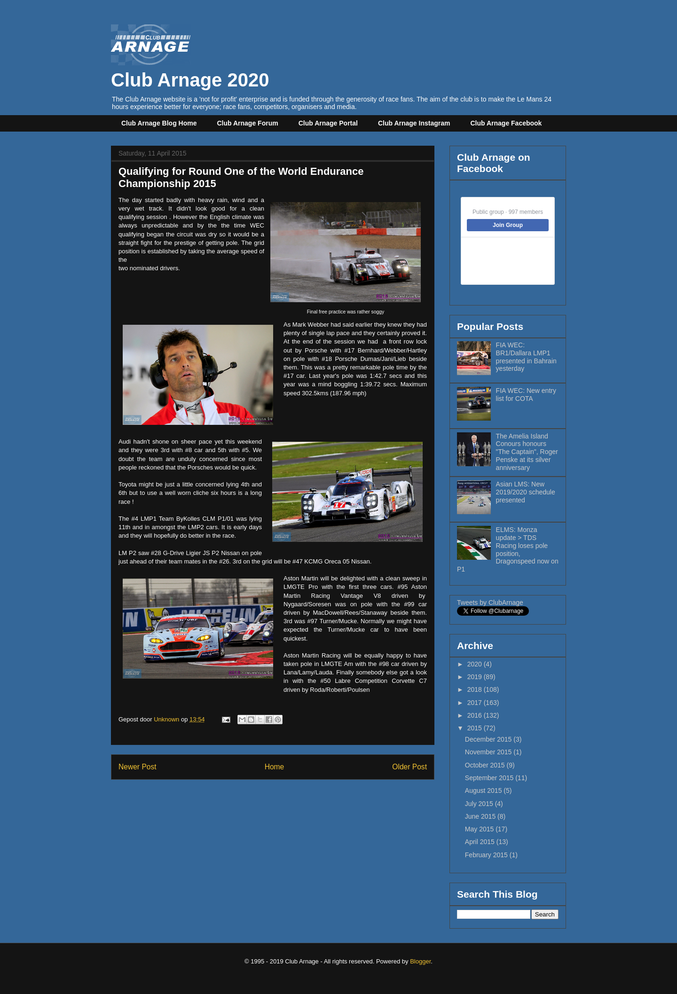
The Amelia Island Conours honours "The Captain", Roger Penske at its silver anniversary (527, 451)
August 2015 (484, 790)
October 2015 (486, 765)
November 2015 (489, 752)
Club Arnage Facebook (506, 123)
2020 (475, 664)
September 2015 (490, 778)
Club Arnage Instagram (414, 123)
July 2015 (480, 803)
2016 (475, 715)
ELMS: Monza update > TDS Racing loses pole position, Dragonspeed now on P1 (508, 549)
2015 (475, 728)
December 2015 (489, 739)
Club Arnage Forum (247, 123)
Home (274, 767)
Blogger (420, 961)
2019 (475, 677)
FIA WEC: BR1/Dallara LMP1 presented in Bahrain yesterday (526, 356)
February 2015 (487, 855)
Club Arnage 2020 (190, 69)
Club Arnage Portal (328, 123)
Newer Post (137, 767)
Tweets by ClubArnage (490, 602)
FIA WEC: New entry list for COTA (526, 394)
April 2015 (480, 841)
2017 (475, 702)
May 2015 (480, 829)
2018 (475, 689)
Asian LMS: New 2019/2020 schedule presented (525, 492)
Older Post (409, 767)
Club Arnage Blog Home (159, 123)
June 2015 (481, 816)
